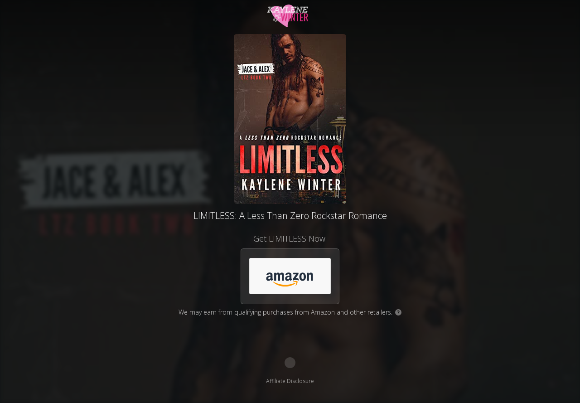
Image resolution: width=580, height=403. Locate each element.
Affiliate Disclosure (290, 381)
